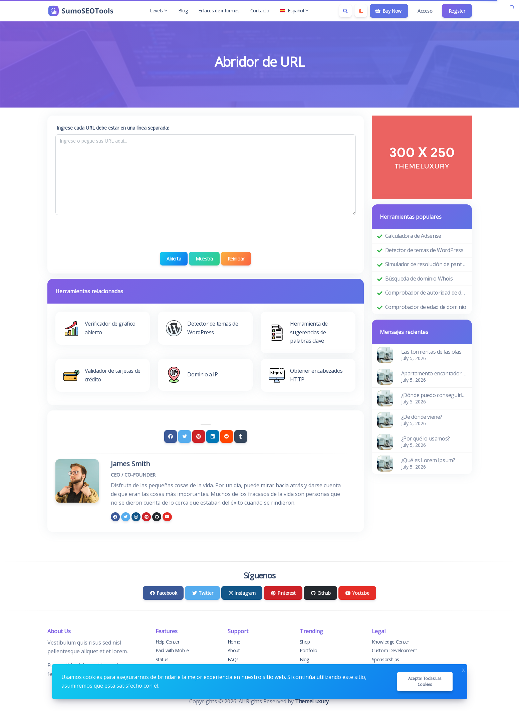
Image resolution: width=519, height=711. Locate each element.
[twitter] (125, 516)
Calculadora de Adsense (413, 235)
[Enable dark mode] (360, 10)
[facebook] (115, 516)
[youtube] (167, 516)
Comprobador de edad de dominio (425, 307)
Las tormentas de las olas (431, 351)
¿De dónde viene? (422, 416)
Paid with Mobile (172, 650)
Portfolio (308, 650)
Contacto (259, 10)
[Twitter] (184, 436)
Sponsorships (385, 659)
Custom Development (394, 650)
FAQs (233, 659)
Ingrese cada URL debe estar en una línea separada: (113, 128)
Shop (305, 642)
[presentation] (205, 233)
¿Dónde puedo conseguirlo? (434, 395)
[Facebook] (170, 436)
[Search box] (345, 10)
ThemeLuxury (312, 701)
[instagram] (136, 516)
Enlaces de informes (218, 10)
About (234, 650)
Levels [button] (159, 10)
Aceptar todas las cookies (424, 681)
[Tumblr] (240, 436)
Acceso (425, 11)
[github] (156, 516)
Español (294, 10)
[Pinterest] (198, 436)
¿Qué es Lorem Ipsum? (428, 460)
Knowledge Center (391, 642)
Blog (183, 10)
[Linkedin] (212, 436)
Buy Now (388, 11)
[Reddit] (226, 436)
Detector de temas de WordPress (424, 250)
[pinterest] (146, 516)
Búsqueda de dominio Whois (419, 278)
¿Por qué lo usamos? (425, 438)
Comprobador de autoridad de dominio (426, 292)
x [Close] (463, 669)
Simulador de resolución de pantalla (426, 264)
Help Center (168, 642)
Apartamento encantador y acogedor (434, 373)
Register (457, 11)
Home (234, 642)
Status (162, 659)
